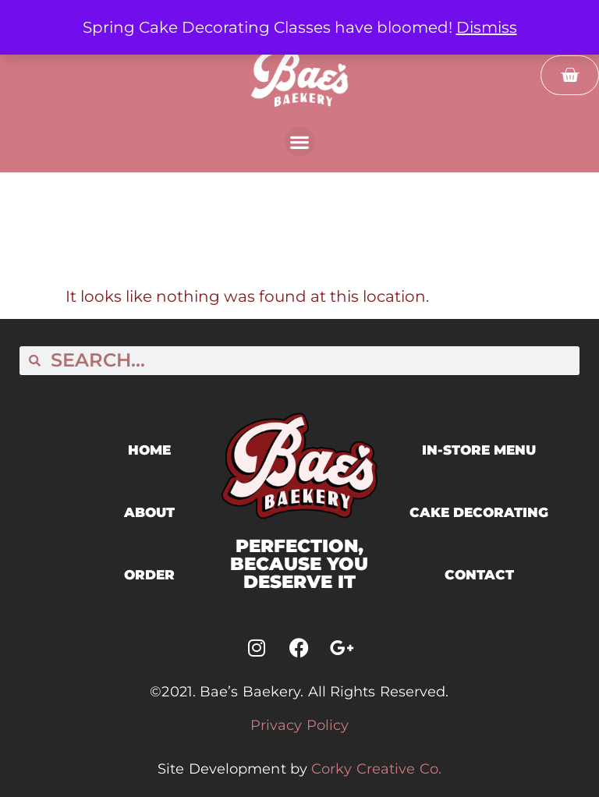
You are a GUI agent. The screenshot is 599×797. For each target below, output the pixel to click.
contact (479, 575)
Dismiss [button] (486, 27)
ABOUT (149, 512)
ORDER (149, 575)
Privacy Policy (299, 725)
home (149, 450)
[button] (300, 141)
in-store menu (479, 450)
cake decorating (478, 512)
